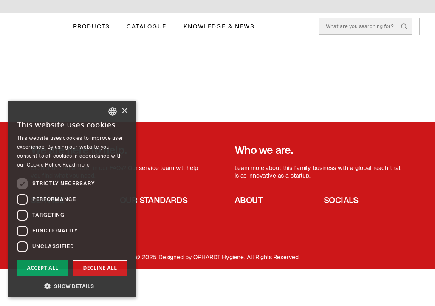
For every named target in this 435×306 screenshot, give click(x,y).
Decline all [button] (100, 268)
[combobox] (112, 111)
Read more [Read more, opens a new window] (76, 165)
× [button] (124, 111)
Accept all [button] (43, 268)
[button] (72, 285)
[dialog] (72, 199)
